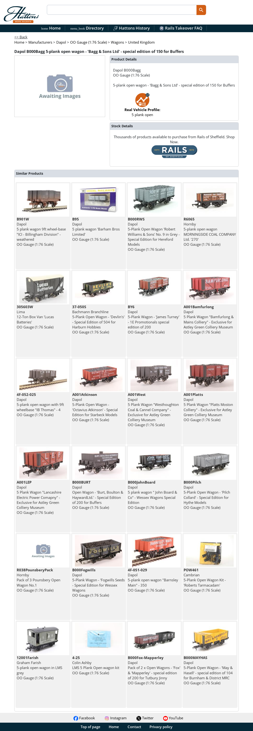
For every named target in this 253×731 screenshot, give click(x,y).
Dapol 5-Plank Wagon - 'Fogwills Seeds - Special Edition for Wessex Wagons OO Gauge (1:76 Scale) (98, 582)
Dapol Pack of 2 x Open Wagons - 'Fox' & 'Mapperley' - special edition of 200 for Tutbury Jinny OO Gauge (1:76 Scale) (154, 670)
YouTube (173, 718)
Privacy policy (161, 726)
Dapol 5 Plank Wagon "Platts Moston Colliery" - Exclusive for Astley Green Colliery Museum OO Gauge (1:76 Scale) (208, 407)
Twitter (145, 718)
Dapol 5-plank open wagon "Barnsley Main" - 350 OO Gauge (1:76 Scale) (153, 580)
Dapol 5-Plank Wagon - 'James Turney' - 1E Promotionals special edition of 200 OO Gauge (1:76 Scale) (153, 319)
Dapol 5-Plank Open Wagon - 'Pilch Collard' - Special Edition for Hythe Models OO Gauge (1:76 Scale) (207, 495)
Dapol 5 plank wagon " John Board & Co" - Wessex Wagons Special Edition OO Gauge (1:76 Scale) (152, 495)
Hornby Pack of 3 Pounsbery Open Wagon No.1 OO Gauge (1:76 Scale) (38, 580)
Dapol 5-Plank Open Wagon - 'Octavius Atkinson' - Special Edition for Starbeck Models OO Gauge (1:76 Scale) (95, 407)
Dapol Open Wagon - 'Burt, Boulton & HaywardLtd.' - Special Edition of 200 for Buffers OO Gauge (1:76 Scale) (97, 495)
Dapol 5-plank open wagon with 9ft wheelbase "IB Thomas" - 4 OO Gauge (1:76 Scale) (40, 404)
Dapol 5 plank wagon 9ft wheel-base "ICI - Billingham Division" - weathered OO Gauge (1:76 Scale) (41, 232)
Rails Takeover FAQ (180, 28)
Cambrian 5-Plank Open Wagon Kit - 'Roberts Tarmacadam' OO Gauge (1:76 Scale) (205, 580)
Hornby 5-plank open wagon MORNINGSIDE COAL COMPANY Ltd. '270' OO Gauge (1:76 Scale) (210, 232)
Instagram (115, 718)
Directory (87, 28)
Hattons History (131, 28)
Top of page (90, 726)
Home (51, 28)
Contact (134, 726)
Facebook (84, 718)
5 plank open (142, 107)
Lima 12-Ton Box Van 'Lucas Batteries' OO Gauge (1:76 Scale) (35, 316)
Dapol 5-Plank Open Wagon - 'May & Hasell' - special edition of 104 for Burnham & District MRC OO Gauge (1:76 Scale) (208, 670)
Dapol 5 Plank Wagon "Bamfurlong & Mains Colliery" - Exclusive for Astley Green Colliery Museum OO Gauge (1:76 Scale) (209, 319)
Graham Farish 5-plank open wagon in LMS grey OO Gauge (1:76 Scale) (39, 667)
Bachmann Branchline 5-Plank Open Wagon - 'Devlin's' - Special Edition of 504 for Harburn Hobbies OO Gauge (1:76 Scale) (98, 319)
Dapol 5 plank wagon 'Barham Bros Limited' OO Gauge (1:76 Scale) (96, 229)
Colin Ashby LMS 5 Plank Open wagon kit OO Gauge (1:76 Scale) (95, 665)
